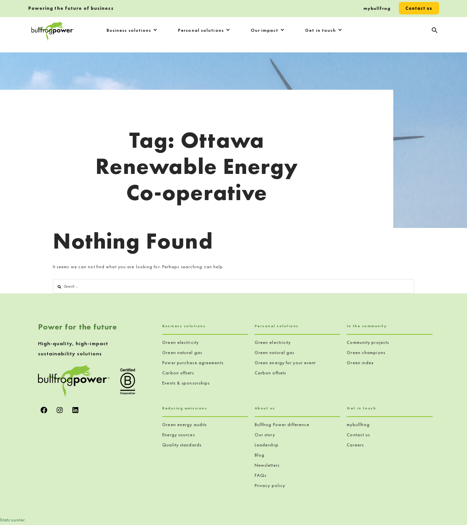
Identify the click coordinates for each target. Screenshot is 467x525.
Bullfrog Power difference (282, 424)
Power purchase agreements (193, 363)
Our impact (265, 30)
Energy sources (178, 435)
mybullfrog (377, 8)
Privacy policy (270, 485)
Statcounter (12, 520)
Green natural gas (182, 352)
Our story (265, 435)
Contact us (419, 8)
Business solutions (129, 30)
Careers (355, 445)
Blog (259, 455)
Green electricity (180, 342)
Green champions (366, 352)
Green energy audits (184, 424)
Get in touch (320, 30)
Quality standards (182, 445)
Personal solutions (201, 30)
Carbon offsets (178, 373)
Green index (360, 363)
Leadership (267, 445)
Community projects (368, 342)
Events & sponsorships (186, 383)
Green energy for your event (285, 363)
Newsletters (267, 465)
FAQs (260, 475)
